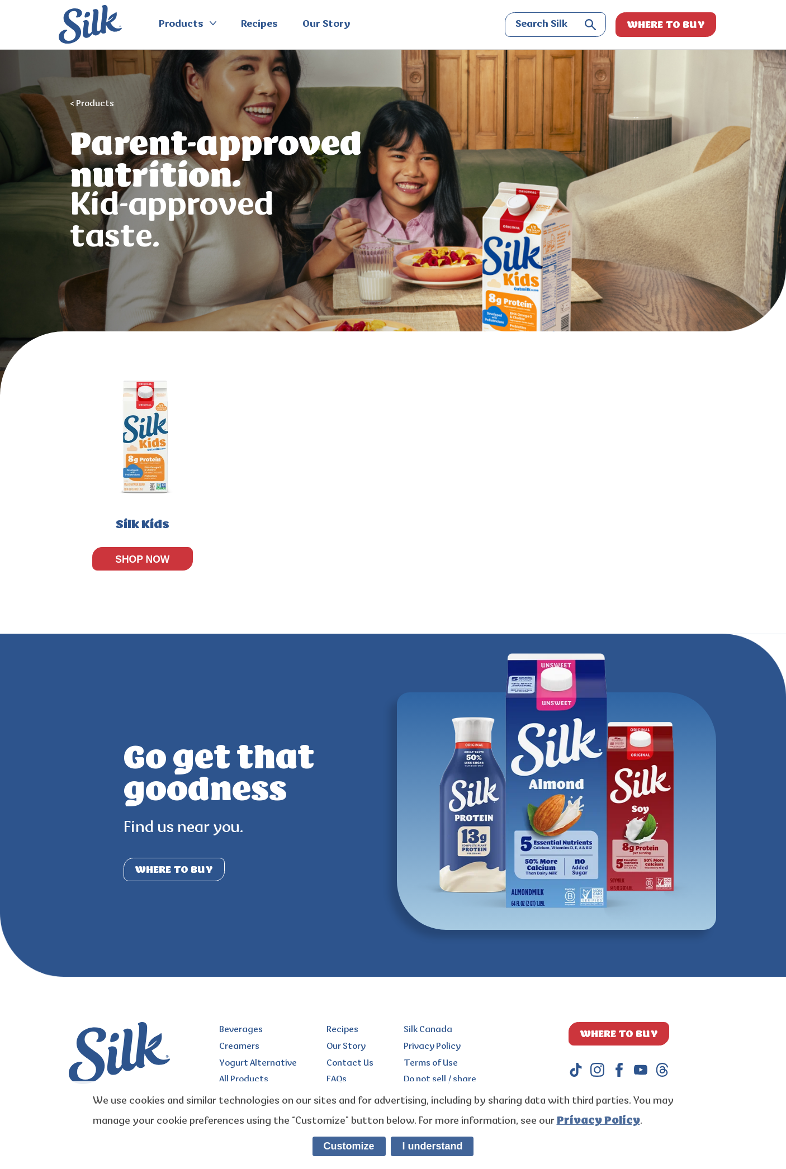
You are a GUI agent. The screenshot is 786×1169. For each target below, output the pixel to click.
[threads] (662, 1070)
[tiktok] (576, 1070)
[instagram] (597, 1070)
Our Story (326, 25)
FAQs (336, 1079)
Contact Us (349, 1063)
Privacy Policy (432, 1046)
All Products (243, 1079)
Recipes (259, 25)
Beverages (241, 1029)
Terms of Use (431, 1063)
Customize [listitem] (349, 1146)
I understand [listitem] (432, 1146)
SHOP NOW (142, 559)
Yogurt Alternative (258, 1063)
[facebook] (619, 1070)
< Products (92, 103)
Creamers (239, 1046)
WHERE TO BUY (666, 24)
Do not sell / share (440, 1079)
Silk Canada (428, 1029)
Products (187, 25)
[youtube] (641, 1070)
